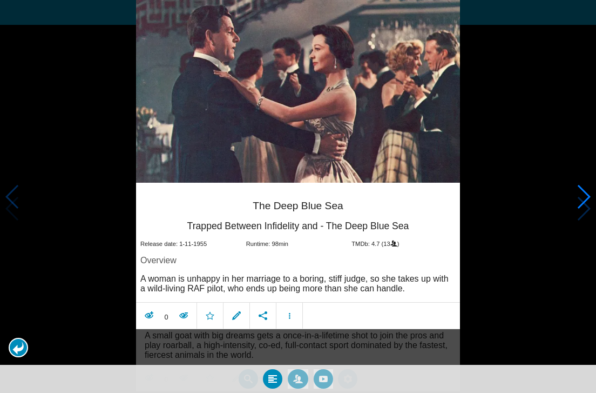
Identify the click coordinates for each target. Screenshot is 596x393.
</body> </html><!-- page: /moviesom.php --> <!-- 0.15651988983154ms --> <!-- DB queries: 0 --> (298, 196)
